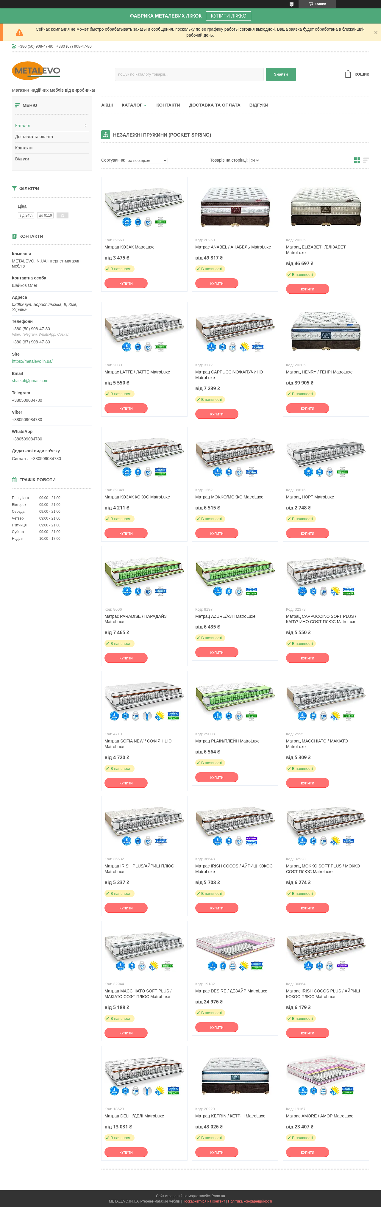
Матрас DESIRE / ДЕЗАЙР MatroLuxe (231, 991)
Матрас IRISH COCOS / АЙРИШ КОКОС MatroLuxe (234, 869)
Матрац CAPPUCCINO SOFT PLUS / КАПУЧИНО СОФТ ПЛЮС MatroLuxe (321, 619)
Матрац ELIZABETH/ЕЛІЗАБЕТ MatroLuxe (316, 250)
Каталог (22, 125)
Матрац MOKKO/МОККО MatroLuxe (229, 497)
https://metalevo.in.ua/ (32, 361)
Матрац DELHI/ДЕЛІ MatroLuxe (134, 1116)
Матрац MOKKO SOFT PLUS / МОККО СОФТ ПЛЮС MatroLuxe (323, 869)
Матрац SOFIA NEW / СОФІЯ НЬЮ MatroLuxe (137, 744)
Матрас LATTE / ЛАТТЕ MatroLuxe (137, 372)
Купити (125, 283)
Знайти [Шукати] (281, 74)
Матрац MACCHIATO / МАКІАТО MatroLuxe (317, 744)
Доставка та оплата (34, 136)
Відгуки (22, 159)
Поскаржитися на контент (204, 1201)
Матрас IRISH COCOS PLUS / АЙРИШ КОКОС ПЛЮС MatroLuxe (323, 994)
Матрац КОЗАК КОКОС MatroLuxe (137, 497)
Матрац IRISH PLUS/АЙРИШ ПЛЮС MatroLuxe (139, 869)
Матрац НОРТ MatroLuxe (310, 497)
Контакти (23, 148)
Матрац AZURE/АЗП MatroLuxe (225, 616)
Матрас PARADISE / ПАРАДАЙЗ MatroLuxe (135, 619)
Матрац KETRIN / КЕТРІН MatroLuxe (230, 1116)
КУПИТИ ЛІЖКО (228, 15)
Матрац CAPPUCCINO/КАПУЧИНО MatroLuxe (229, 375)
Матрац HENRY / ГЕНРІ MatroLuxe (319, 372)
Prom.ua (218, 1196)
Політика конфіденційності (250, 1201)
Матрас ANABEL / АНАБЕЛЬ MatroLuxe (233, 247)
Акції (107, 105)
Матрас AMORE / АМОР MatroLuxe (319, 1116)
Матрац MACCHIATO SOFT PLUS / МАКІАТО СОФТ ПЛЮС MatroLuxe (137, 994)
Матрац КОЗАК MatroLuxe (129, 247)
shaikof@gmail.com (30, 380)
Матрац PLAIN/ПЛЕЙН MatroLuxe (227, 741)
